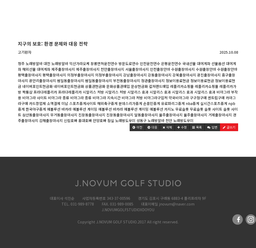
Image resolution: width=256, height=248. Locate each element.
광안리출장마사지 (42, 80)
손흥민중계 (151, 103)
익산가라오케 (79, 63)
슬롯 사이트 (213, 109)
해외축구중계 (108, 103)
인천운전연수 (150, 63)
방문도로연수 (129, 63)
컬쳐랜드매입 (159, 86)
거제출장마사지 (220, 114)
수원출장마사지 (183, 69)
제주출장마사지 (63, 69)
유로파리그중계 (173, 103)
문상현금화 (139, 86)
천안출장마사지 (112, 69)
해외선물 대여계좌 (36, 69)
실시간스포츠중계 (213, 103)
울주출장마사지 (171, 114)
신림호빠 (70, 120)
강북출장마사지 (184, 74)
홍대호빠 (85, 120)
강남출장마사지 (135, 74)
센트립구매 (216, 97)
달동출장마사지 (146, 114)
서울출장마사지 (137, 69)
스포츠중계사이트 (82, 103)
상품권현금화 (95, 86)
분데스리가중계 (130, 103)
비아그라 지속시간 (107, 97)
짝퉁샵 (27, 92)
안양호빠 (99, 120)
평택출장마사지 (29, 74)
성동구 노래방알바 (150, 120)
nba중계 (192, 103)
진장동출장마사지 (91, 114)
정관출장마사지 (153, 80)
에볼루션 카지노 (162, 109)
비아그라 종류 (58, 97)
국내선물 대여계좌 (196, 63)
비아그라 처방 (132, 97)
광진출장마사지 (209, 74)
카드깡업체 (37, 103)
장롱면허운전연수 (104, 63)
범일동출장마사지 (70, 80)
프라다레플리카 (45, 92)
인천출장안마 (160, 69)
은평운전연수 (171, 63)
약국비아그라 (179, 97)
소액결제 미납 (57, 103)
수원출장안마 (206, 69)
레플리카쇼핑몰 (182, 86)
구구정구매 (198, 97)
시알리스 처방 (93, 92)
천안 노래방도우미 (179, 120)
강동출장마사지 (159, 74)
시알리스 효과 (138, 92)
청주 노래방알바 (30, 63)
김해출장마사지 (51, 120)
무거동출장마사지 (63, 114)
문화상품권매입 (118, 86)
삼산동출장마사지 (35, 114)
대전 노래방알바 (56, 63)
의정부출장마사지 (80, 74)
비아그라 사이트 (34, 97)
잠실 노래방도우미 (121, 120)
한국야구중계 (36, 109)
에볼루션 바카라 (59, 109)
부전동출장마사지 (126, 80)
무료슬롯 (182, 109)
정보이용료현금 (177, 80)
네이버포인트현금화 (37, 86)
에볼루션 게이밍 (85, 109)
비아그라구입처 (156, 97)
